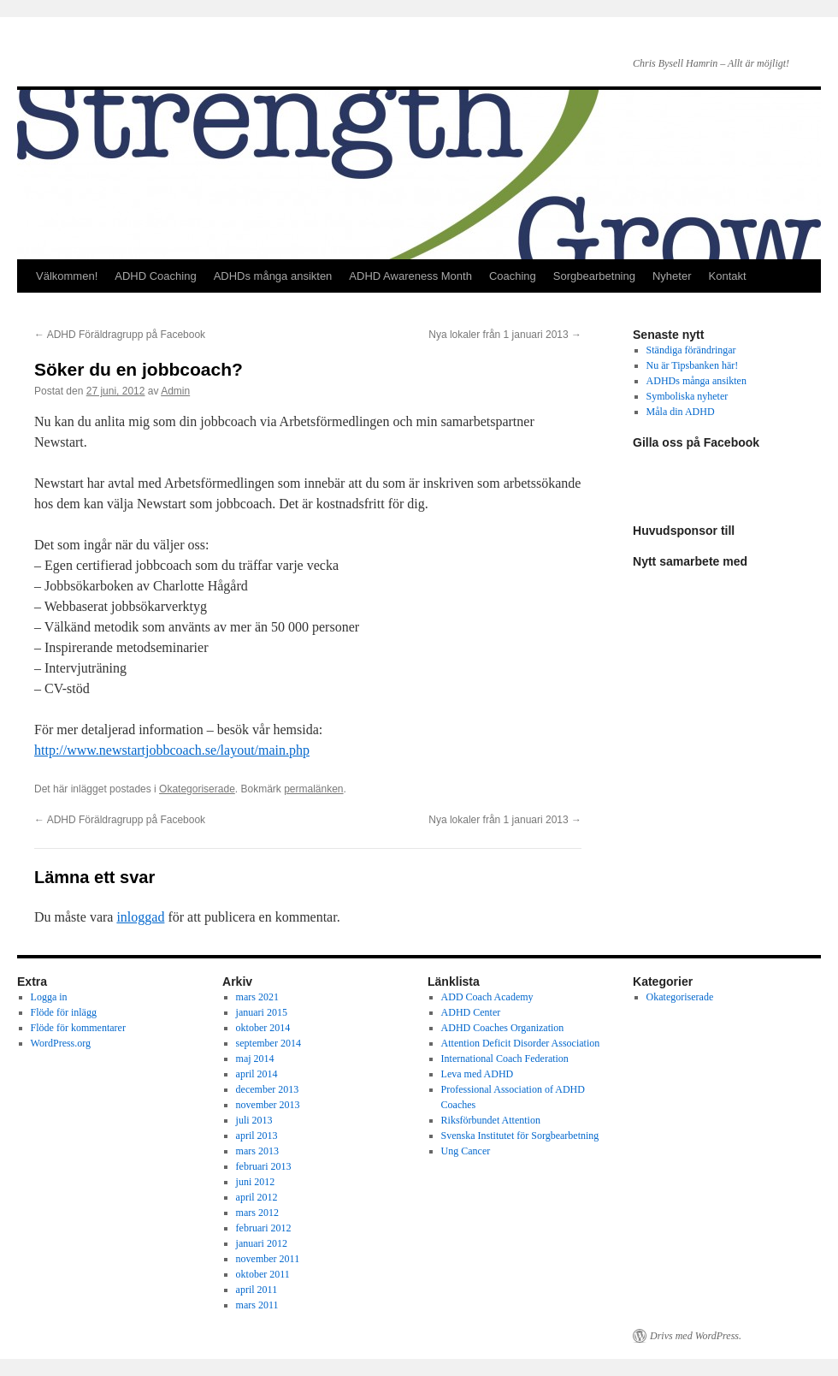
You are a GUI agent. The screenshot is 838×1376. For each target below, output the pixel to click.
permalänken (313, 789)
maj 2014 (255, 1059)
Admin (175, 391)
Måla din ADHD (680, 412)
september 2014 (268, 1043)
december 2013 (267, 1089)
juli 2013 (254, 1120)
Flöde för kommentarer (78, 1028)
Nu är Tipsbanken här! (692, 365)
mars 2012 (257, 1213)
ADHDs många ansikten (273, 276)
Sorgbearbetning (594, 276)
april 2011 (257, 1290)
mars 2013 (257, 1151)
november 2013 (268, 1105)
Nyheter (672, 276)
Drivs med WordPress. (695, 1336)
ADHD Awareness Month (410, 276)
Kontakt (728, 276)
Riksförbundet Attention (490, 1120)
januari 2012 (261, 1243)
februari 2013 (264, 1166)
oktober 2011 (263, 1274)
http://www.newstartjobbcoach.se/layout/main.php (172, 750)
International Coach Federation (505, 1059)
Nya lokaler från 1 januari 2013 (504, 335)
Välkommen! (66, 276)
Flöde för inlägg (64, 1012)
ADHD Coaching (155, 276)
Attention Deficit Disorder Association (520, 1043)
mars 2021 (257, 997)
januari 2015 (261, 1012)
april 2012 (257, 1197)
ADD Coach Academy (487, 997)
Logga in (49, 997)
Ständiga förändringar (691, 350)
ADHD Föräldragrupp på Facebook (119, 335)
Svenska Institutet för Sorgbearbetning (520, 1136)
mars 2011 (257, 1305)
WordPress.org (61, 1043)
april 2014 (257, 1074)
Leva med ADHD (477, 1074)
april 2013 (257, 1136)
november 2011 (268, 1259)
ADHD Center (471, 1012)
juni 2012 (255, 1182)
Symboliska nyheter (687, 396)
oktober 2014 (263, 1028)
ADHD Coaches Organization (502, 1028)
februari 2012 (264, 1228)
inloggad (140, 917)
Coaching (512, 276)
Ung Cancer (466, 1151)
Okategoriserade (197, 789)
